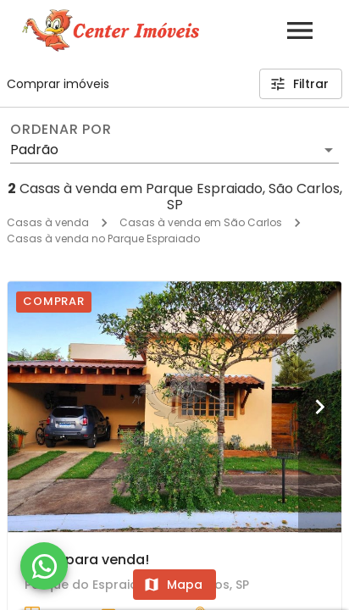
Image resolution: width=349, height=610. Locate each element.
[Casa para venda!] (174, 406)
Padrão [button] (34, 149)
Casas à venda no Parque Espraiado (103, 238)
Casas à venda (48, 222)
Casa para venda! (87, 559)
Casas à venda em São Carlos (200, 222)
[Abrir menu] (300, 30)
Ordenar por (61, 129)
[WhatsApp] (44, 566)
